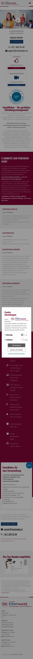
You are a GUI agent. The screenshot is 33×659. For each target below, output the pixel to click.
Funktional (9, 340)
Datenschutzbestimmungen (16, 353)
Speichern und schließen (16, 350)
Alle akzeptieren (16, 345)
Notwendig (9, 335)
